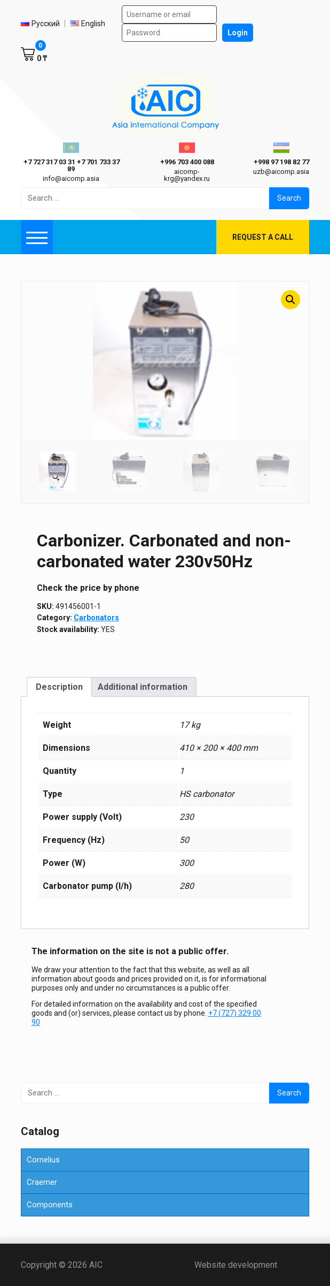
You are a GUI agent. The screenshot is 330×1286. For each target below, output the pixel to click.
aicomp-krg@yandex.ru (187, 175)
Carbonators (96, 617)
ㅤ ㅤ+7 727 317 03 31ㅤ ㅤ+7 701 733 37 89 (71, 165)
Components (50, 1204)
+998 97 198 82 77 (281, 162)
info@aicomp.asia (71, 178)
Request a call (262, 237)
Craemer (42, 1182)
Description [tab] (59, 687)
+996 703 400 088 (187, 162)
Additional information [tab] (142, 687)
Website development (251, 1265)
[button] (290, 299)
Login (237, 32)
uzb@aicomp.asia (281, 172)
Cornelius (43, 1160)
